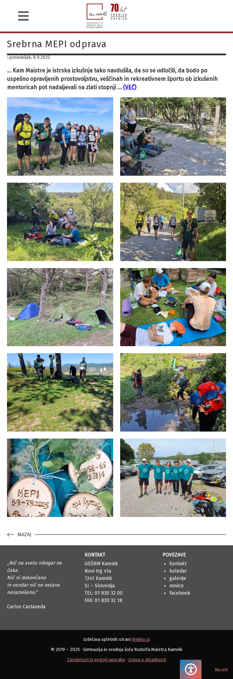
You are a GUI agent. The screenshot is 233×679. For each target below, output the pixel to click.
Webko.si (141, 639)
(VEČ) (129, 87)
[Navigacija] (23, 16)
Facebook (179, 593)
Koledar (178, 571)
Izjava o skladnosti (147, 659)
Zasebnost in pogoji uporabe (96, 659)
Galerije (177, 578)
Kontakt (178, 564)
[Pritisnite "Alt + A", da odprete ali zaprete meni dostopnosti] (191, 669)
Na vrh (221, 669)
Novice (176, 586)
